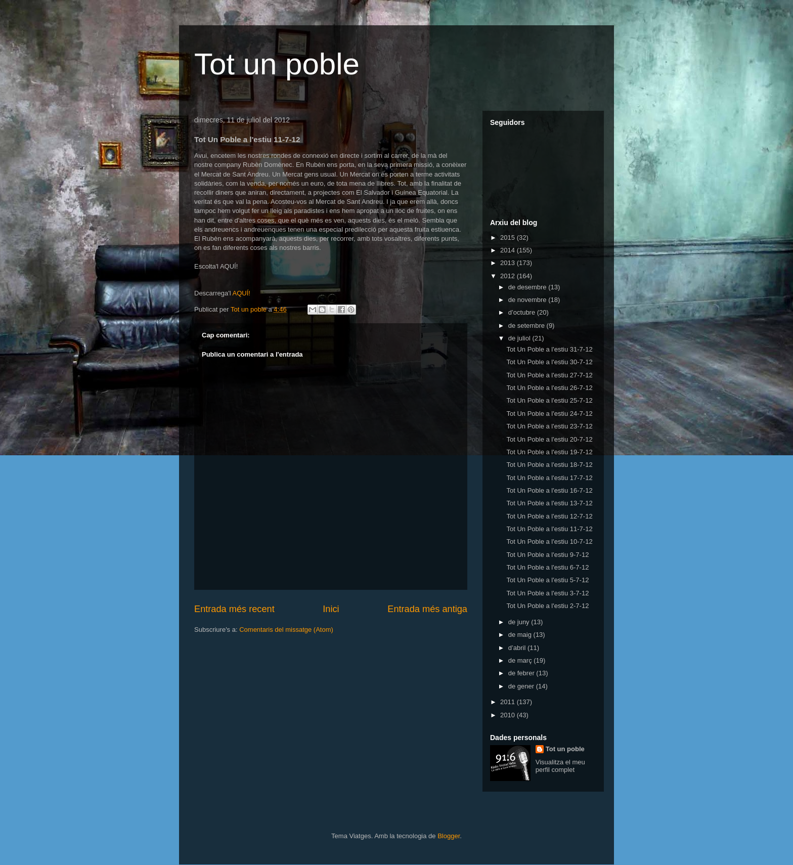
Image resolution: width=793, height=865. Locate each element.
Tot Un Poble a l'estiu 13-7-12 (549, 503)
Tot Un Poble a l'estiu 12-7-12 (549, 516)
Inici (331, 609)
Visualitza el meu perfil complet (560, 765)
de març (521, 660)
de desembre (528, 287)
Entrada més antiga (427, 609)
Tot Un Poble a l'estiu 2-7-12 (547, 606)
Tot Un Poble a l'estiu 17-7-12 (549, 478)
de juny (520, 622)
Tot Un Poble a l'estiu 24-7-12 (549, 413)
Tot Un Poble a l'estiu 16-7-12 (549, 490)
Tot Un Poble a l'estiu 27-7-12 (549, 375)
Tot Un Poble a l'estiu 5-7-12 (547, 580)
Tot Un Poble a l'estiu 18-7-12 (549, 464)
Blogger (448, 836)
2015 (508, 237)
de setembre (527, 325)
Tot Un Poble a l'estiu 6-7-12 (547, 567)
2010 (508, 715)
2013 (508, 263)
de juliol (520, 338)
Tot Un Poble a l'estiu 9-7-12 (547, 554)
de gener (522, 686)
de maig (521, 634)
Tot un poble (277, 64)
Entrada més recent (234, 609)
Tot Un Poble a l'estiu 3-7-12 (547, 593)
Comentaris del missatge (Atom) (286, 629)
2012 (508, 276)
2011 (508, 702)
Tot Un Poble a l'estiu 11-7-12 (549, 529)
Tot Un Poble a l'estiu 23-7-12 (549, 426)
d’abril (517, 648)
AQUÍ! (241, 293)
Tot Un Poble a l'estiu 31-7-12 (549, 349)
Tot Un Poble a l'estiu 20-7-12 (549, 439)
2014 (508, 250)
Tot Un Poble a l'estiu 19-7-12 (549, 452)
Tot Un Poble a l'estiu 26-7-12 (549, 388)
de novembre (528, 300)
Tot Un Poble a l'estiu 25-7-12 (549, 400)
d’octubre (522, 312)
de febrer (522, 673)
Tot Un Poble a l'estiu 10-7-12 (549, 541)
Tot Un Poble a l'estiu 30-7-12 (549, 362)
